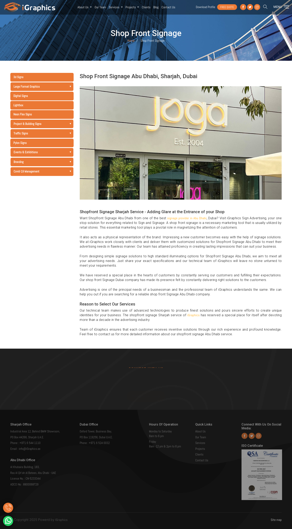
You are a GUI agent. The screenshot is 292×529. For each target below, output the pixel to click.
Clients (146, 7)
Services (114, 7)
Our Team (100, 7)
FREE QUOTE (227, 7)
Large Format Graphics (43, 86)
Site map (276, 520)
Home (131, 40)
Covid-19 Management (43, 171)
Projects (131, 7)
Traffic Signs (43, 133)
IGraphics (61, 520)
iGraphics (194, 315)
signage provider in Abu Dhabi (187, 218)
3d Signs (18, 77)
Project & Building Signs (43, 124)
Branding (43, 162)
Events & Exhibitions (43, 152)
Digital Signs (20, 96)
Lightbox (18, 105)
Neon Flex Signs (22, 114)
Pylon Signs (20, 143)
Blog (156, 7)
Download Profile (205, 7)
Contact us (168, 7)
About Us (83, 7)
